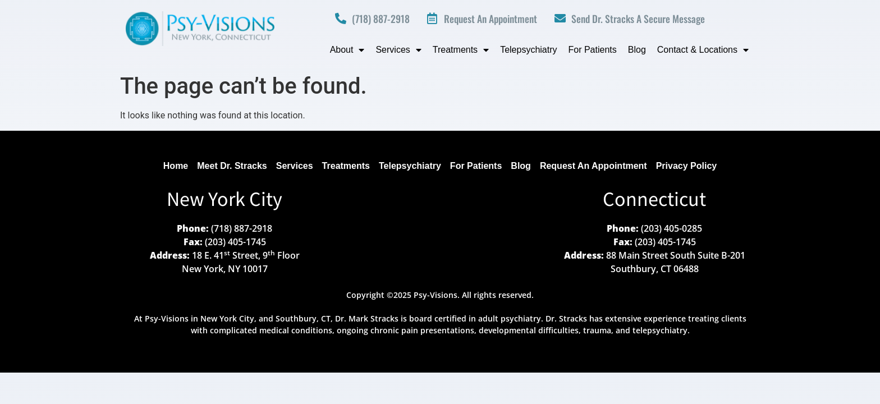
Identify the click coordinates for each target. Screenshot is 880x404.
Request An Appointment (593, 166)
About (347, 50)
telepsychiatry (660, 330)
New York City (224, 200)
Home (175, 166)
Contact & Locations (703, 50)
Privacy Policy (686, 166)
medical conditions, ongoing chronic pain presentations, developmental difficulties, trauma (435, 330)
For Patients (593, 49)
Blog (637, 49)
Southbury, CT (303, 318)
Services (398, 50)
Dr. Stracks (566, 318)
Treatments (461, 50)
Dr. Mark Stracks (366, 318)
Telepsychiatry (528, 49)
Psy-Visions (167, 318)
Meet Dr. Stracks (232, 166)
